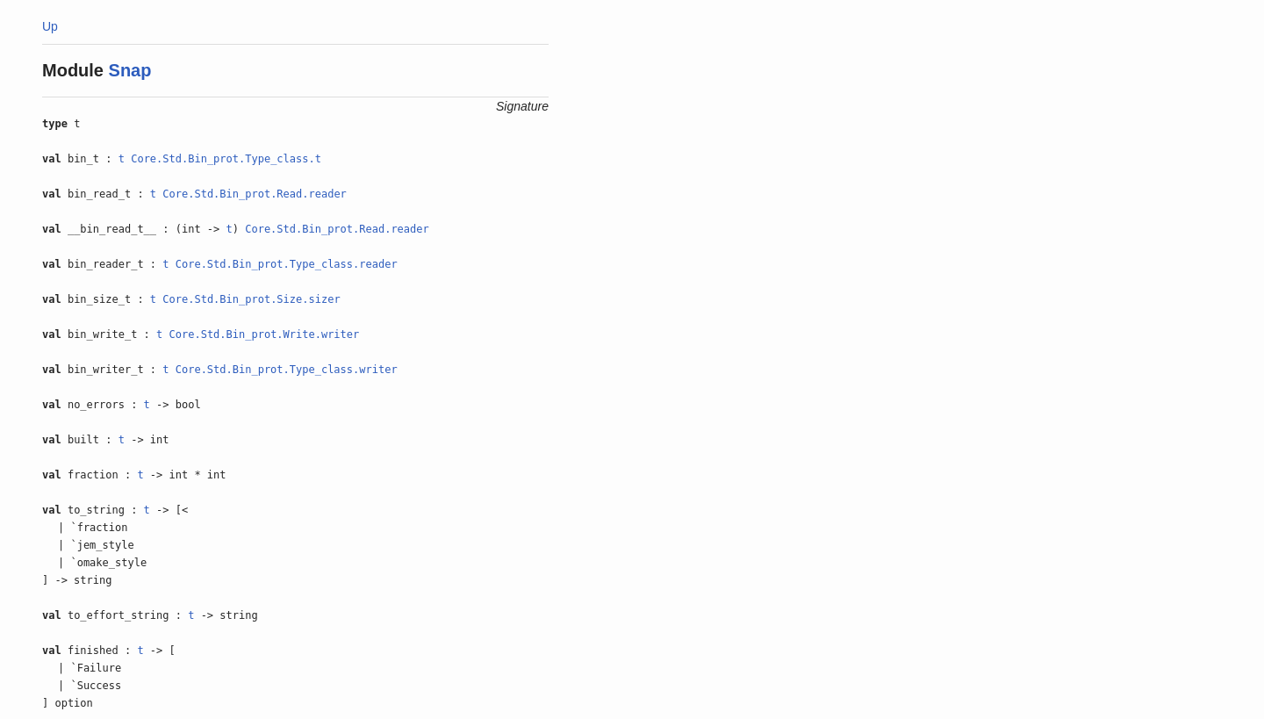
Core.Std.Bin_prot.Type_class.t (226, 159)
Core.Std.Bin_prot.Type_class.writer (287, 369)
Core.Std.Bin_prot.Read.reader (254, 194)
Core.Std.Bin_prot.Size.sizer (251, 299)
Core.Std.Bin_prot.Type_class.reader (287, 264)
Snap (130, 70)
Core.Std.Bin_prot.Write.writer (264, 334)
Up (50, 26)
